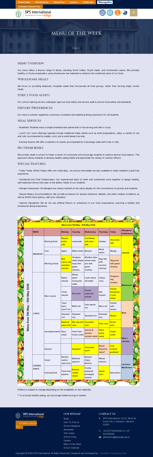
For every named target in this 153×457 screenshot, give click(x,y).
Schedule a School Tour (29, 6)
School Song (70, 437)
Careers (67, 440)
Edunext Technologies (113, 453)
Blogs (66, 418)
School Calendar (71, 447)
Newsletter (69, 429)
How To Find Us (71, 422)
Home (75, 49)
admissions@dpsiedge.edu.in (116, 437)
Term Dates (69, 433)
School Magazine (72, 426)
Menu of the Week (72, 444)
